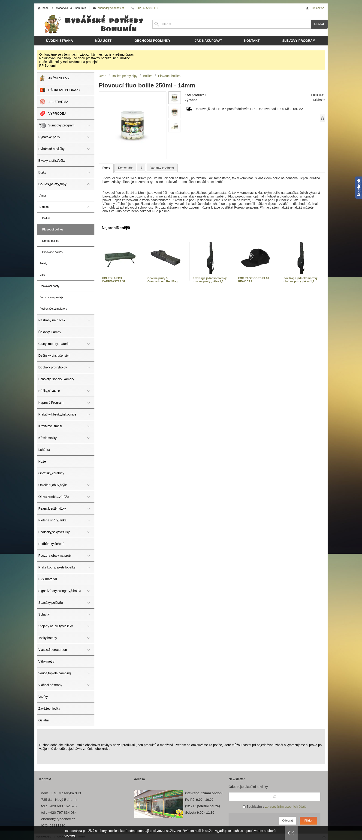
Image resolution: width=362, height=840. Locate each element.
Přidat (308, 820)
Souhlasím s (275, 806)
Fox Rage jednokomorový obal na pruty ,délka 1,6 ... (210, 280)
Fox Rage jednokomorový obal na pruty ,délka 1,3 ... (300, 280)
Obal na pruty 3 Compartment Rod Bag (162, 280)
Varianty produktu (162, 167)
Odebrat (287, 820)
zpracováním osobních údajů (285, 806)
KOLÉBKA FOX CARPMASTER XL (114, 280)
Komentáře (125, 167)
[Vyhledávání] (231, 24)
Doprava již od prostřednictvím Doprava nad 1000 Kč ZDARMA (248, 109)
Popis (106, 167)
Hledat (319, 24)
